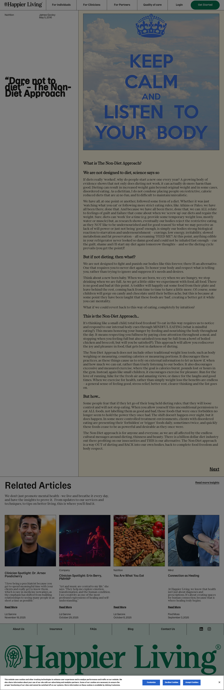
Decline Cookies (171, 682)
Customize (151, 682)
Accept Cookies (191, 682)
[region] (112, 682)
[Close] (219, 682)
